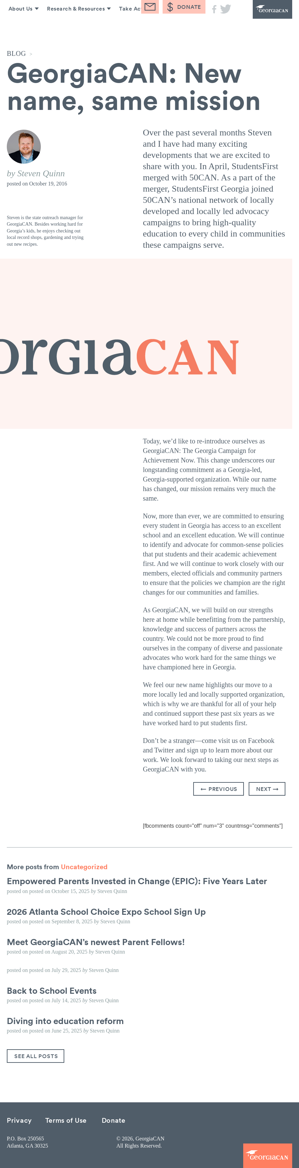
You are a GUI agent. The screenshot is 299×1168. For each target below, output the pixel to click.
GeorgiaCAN (265, 13)
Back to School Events (52, 990)
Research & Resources (73, 26)
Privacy (19, 1119)
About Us (17, 26)
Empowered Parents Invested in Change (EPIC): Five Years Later (137, 881)
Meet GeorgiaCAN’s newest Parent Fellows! (96, 941)
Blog (170, 26)
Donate (114, 1119)
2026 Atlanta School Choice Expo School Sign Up (106, 911)
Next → (267, 789)
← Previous (219, 789)
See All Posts (36, 1056)
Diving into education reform (65, 1020)
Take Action (133, 26)
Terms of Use (66, 1119)
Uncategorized (84, 866)
